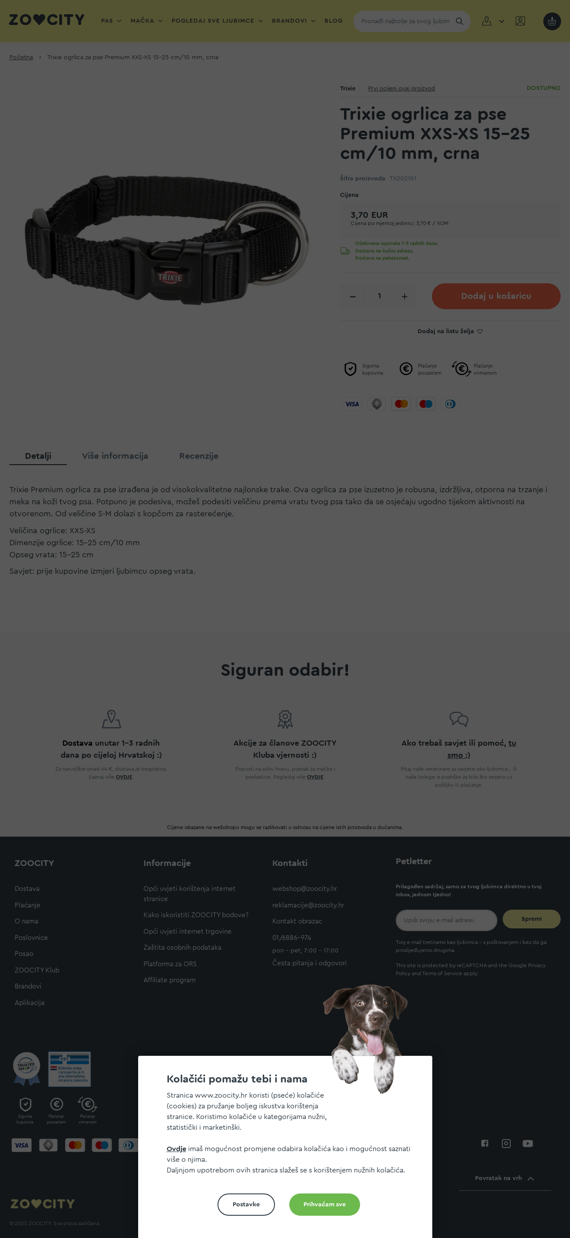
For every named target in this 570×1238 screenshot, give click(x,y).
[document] (289, 1150)
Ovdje (176, 1148)
